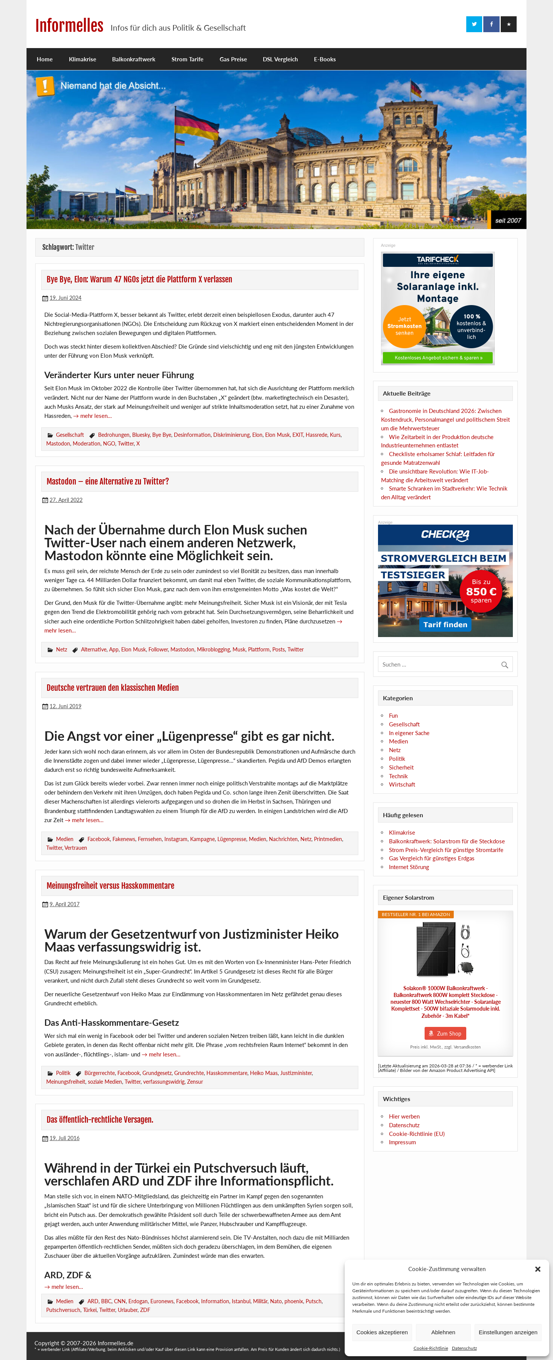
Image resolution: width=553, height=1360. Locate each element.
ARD (92, 1301)
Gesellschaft (70, 435)
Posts (278, 649)
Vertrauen (75, 847)
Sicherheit (401, 767)
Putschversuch (63, 1310)
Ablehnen (443, 1332)
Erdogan (138, 1301)
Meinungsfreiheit (65, 1081)
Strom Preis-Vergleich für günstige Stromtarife (446, 849)
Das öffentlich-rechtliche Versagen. (100, 1120)
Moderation (86, 443)
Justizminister (296, 1073)
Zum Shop (449, 1033)
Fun (393, 715)
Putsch (314, 1301)
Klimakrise (82, 59)
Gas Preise (233, 59)
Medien (64, 839)
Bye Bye (161, 435)
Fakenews (123, 839)
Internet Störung (409, 866)
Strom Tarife (187, 59)
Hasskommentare (226, 1073)
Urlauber (127, 1310)
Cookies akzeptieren (382, 1332)
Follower (158, 649)
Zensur (195, 1081)
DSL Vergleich (280, 59)
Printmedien (328, 839)
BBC (106, 1301)
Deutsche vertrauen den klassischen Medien (113, 688)
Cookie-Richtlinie (431, 1348)
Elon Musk (277, 435)
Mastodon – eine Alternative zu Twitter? (108, 481)
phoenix (293, 1301)
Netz (61, 649)
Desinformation (192, 435)
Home (45, 59)
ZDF (145, 1310)
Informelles (69, 26)
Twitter (126, 443)
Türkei (90, 1310)
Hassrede (316, 435)
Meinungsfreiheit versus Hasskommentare (110, 886)
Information (215, 1301)
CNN (120, 1301)
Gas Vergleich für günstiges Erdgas (432, 858)
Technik (398, 776)
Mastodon (58, 443)
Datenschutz (464, 1348)
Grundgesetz (157, 1073)
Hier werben (404, 1116)
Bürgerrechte (99, 1073)
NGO (109, 443)
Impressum (402, 1142)
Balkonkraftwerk (133, 59)
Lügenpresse (231, 839)
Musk (239, 649)
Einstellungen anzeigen (508, 1332)
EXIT (297, 435)
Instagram (175, 839)
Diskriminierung (231, 435)
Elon (257, 435)
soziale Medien (105, 1081)
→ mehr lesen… (92, 415)
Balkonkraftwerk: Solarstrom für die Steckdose (447, 841)
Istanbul (241, 1301)
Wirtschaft (402, 784)
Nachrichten (283, 839)
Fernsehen (150, 839)
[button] (538, 1269)
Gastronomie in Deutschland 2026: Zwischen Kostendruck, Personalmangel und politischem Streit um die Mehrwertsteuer (445, 419)
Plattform (259, 649)
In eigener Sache (409, 732)
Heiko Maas (264, 1073)
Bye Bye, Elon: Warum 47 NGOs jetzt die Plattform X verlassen (139, 279)
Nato (276, 1301)
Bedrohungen (114, 435)
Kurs (335, 435)
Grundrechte (189, 1073)
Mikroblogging (213, 649)
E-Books (325, 59)
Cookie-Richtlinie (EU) (417, 1133)
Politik (63, 1073)
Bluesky (141, 435)
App (114, 649)
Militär (260, 1301)
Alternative (93, 649)
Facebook (98, 839)
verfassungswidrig (163, 1081)
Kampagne (202, 839)
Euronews (161, 1301)
